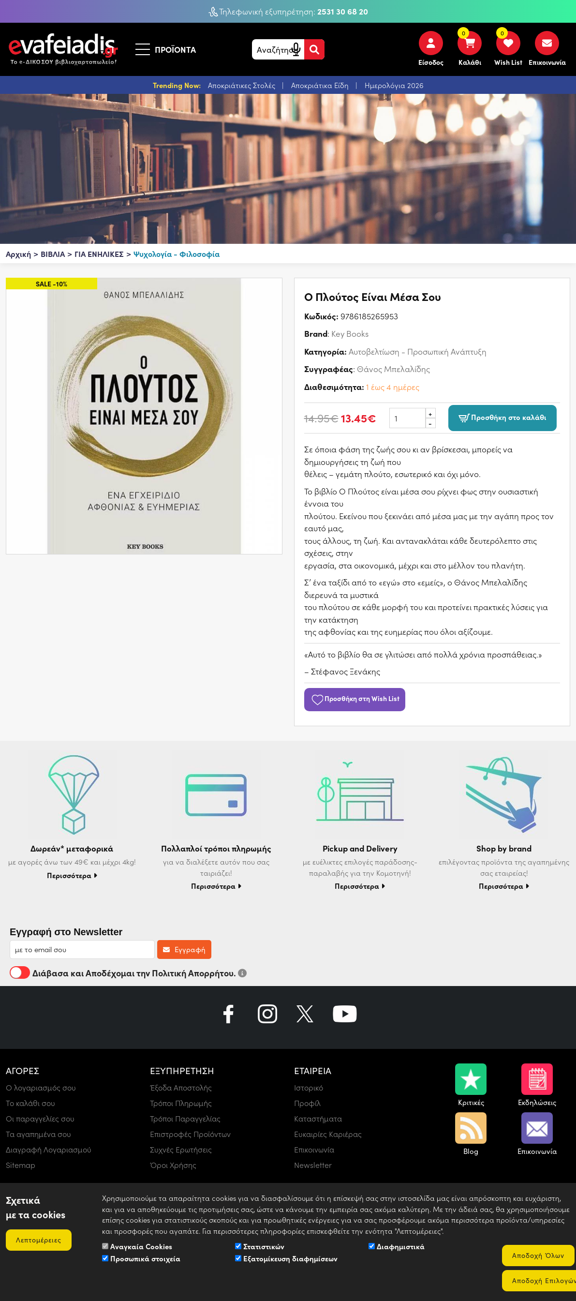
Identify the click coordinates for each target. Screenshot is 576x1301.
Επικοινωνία (314, 1149)
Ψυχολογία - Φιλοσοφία (176, 253)
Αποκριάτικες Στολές (242, 85)
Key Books (350, 333)
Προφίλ (307, 1103)
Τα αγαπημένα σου (38, 1134)
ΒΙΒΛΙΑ (53, 253)
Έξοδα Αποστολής (181, 1087)
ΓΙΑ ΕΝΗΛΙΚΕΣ (99, 253)
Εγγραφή (184, 949)
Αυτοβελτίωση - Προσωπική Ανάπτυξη (418, 351)
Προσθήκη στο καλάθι (502, 418)
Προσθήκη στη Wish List (355, 698)
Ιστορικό (308, 1087)
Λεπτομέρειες (38, 1239)
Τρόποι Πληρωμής (181, 1103)
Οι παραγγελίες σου (40, 1118)
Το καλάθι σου (30, 1103)
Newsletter (313, 1165)
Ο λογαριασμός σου (41, 1087)
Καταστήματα (318, 1118)
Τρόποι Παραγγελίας (185, 1118)
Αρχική (18, 253)
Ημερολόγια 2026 (394, 85)
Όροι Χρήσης (173, 1165)
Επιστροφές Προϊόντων (190, 1134)
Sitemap (20, 1165)
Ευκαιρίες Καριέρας (328, 1134)
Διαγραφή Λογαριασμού (48, 1149)
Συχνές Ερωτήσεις (181, 1149)
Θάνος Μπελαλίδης (393, 368)
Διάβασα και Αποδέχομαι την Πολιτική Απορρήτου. (128, 972)
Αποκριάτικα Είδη (321, 85)
